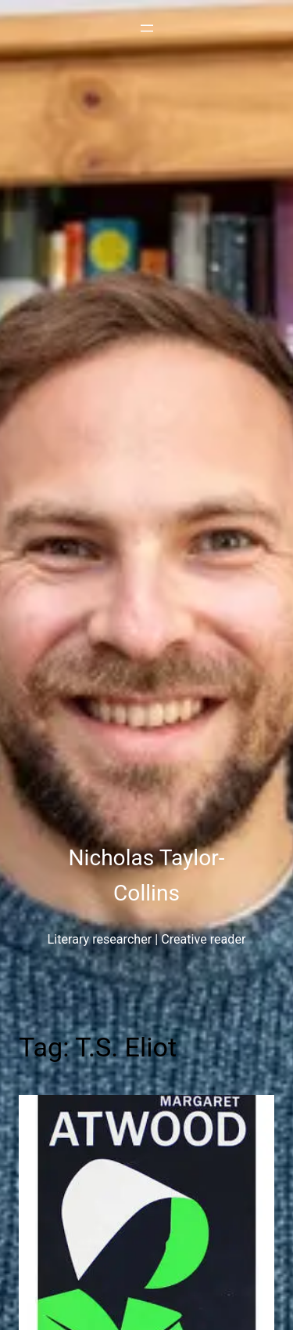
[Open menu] (147, 28)
